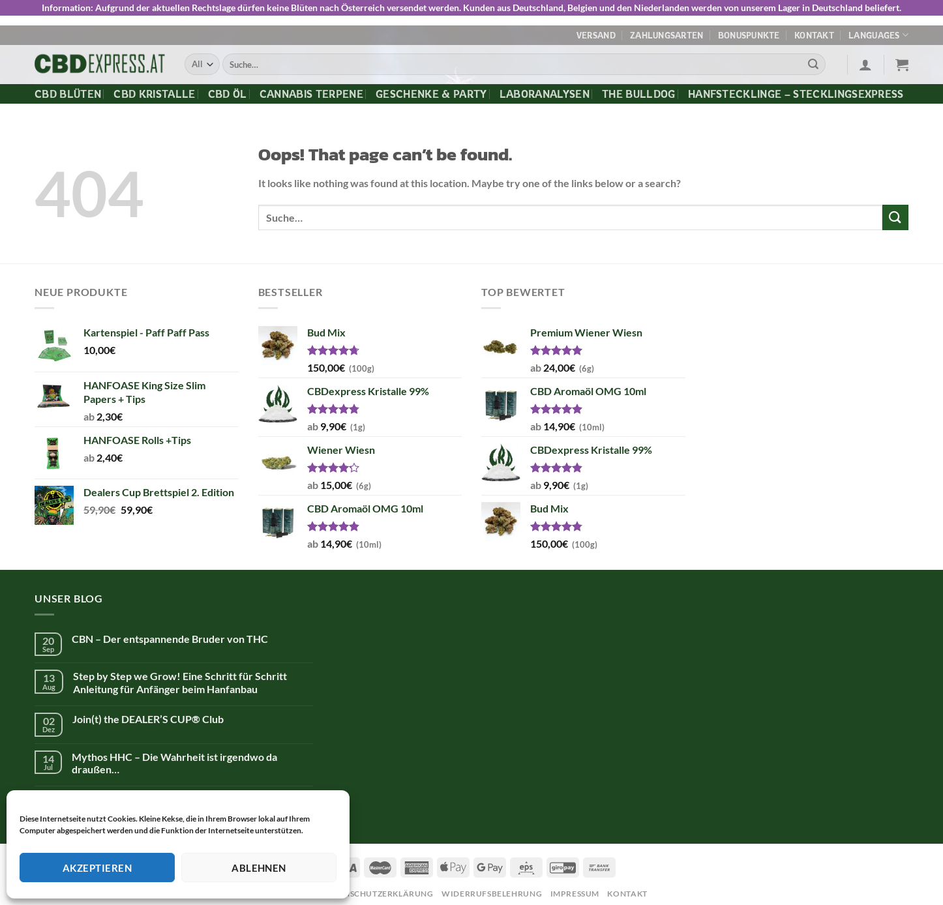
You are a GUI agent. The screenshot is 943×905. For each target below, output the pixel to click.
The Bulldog (639, 89)
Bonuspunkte (749, 30)
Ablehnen (259, 868)
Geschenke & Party (431, 89)
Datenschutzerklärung (377, 889)
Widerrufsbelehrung (492, 889)
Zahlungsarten (666, 30)
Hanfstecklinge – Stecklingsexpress (796, 89)
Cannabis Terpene (311, 89)
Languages (878, 31)
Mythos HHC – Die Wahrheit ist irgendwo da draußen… (174, 758)
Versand (596, 30)
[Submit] (813, 60)
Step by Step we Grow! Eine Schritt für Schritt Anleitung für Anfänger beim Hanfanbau (180, 678)
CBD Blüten (68, 89)
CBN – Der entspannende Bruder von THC (170, 634)
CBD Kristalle (154, 89)
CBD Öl (227, 89)
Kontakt (814, 30)
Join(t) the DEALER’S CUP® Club (148, 714)
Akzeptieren (97, 868)
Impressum (575, 889)
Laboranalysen (545, 89)
